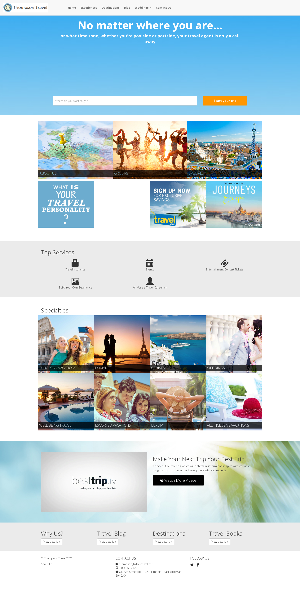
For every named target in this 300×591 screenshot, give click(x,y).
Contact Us (163, 7)
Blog (127, 7)
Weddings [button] (143, 7)
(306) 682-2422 (128, 568)
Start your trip (225, 100)
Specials (196, 173)
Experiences (89, 7)
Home (72, 7)
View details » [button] (51, 541)
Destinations (111, 7)
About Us (48, 173)
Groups (121, 173)
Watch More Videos (178, 480)
